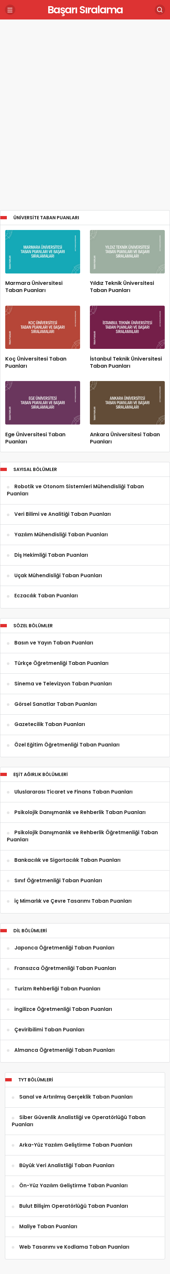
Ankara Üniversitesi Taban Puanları (125, 438)
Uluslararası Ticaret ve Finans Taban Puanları (73, 791)
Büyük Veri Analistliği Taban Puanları (66, 1165)
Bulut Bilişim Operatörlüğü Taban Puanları (73, 1206)
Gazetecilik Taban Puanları (49, 724)
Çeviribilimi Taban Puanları (49, 1029)
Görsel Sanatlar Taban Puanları (55, 704)
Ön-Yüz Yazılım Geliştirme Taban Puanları (73, 1185)
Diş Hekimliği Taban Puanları (51, 555)
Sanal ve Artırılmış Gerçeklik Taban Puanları (76, 1097)
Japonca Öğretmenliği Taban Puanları (64, 948)
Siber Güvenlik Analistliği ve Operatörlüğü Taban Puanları (79, 1121)
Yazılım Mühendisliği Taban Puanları (61, 534)
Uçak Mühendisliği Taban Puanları (58, 575)
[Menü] (10, 10)
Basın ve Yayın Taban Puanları (53, 643)
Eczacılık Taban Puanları (46, 595)
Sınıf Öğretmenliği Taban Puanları (58, 880)
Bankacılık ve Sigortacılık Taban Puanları (67, 860)
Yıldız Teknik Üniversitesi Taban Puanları (122, 287)
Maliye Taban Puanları (48, 1226)
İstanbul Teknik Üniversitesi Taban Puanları (126, 362)
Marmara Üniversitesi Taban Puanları (34, 287)
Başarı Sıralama (85, 9)
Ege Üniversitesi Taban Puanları (35, 438)
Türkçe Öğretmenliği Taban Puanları (61, 663)
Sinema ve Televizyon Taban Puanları (63, 683)
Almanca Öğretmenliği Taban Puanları (64, 1050)
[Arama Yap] (160, 10)
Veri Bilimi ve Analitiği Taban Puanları (62, 514)
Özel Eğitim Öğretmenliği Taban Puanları (67, 745)
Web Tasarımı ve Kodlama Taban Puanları (74, 1246)
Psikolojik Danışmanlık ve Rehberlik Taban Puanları (80, 812)
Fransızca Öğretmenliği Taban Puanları (65, 968)
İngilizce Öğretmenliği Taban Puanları (63, 1009)
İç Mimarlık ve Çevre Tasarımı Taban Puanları (73, 901)
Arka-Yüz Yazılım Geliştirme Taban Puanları (75, 1144)
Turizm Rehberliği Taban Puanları (57, 989)
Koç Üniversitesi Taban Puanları (35, 362)
